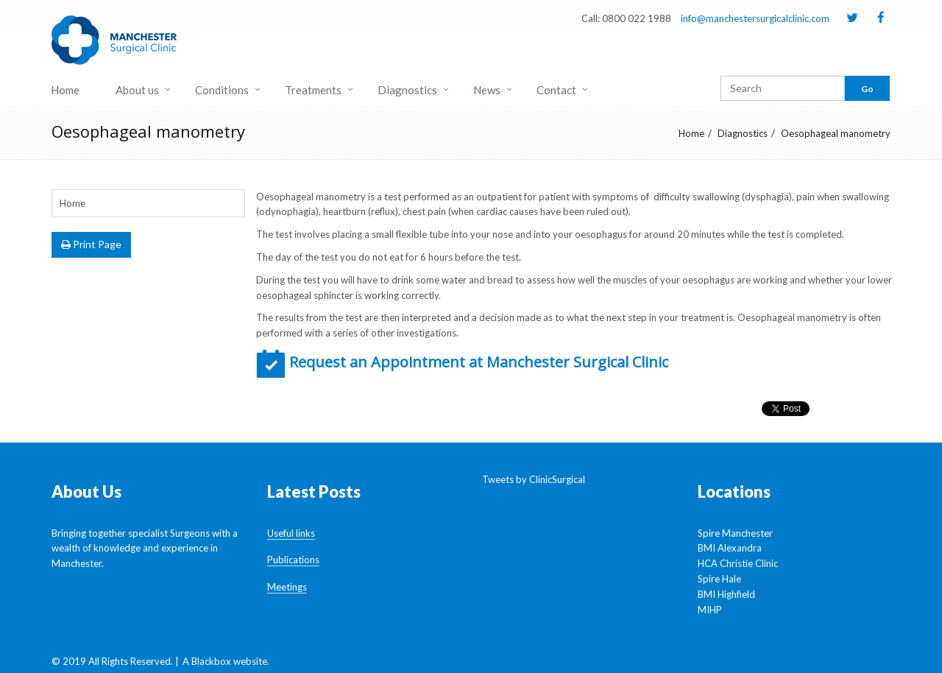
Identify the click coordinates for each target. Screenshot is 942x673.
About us (137, 89)
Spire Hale (719, 579)
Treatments (313, 89)
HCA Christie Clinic (738, 563)
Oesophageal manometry (835, 133)
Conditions (222, 89)
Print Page (91, 244)
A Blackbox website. (226, 661)
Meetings (287, 587)
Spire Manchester (735, 533)
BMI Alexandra (730, 548)
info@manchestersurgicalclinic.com (755, 18)
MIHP (710, 610)
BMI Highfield (726, 594)
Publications (293, 559)
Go (867, 88)
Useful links (291, 533)
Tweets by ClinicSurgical (533, 479)
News (486, 89)
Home (65, 89)
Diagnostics (407, 89)
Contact (556, 89)
